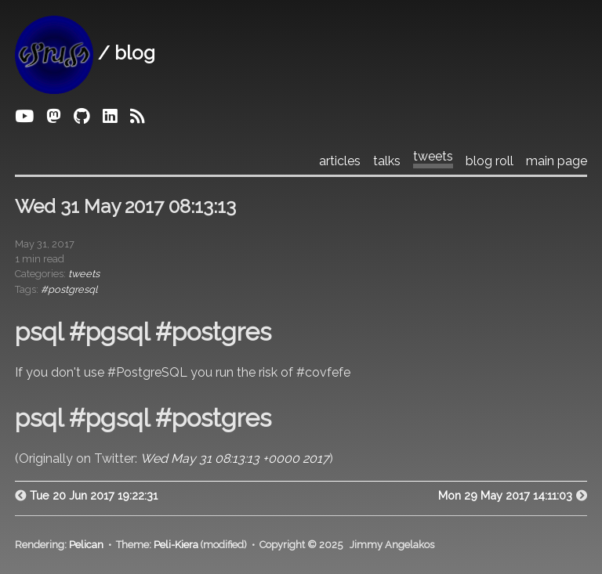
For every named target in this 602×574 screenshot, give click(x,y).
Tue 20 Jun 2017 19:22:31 (94, 495)
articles (340, 161)
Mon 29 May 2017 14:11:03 (505, 495)
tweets (433, 157)
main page (556, 161)
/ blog (85, 53)
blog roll (489, 161)
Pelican (86, 545)
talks (387, 161)
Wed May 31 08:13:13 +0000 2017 (234, 458)
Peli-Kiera (176, 545)
